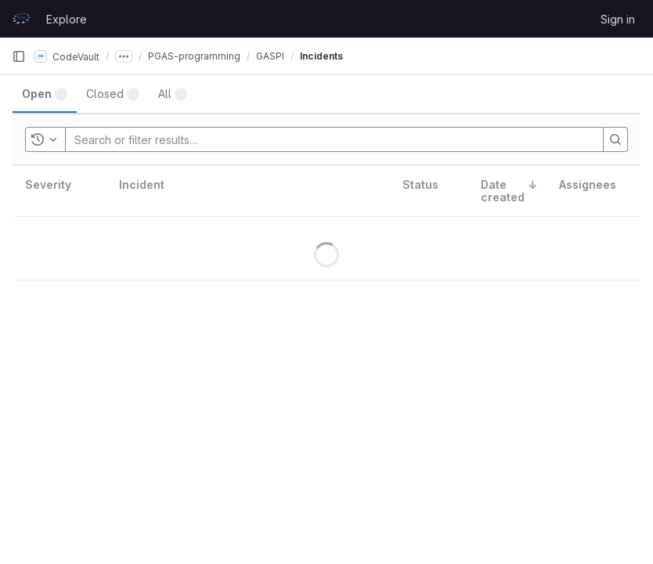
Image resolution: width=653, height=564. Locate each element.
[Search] (615, 139)
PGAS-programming (194, 56)
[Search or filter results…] (168, 139)
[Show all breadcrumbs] (123, 56)
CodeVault (66, 56)
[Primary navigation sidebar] (18, 56)
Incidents (321, 56)
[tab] (45, 94)
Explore (66, 19)
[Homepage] (21, 18)
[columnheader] (59, 191)
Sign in (618, 19)
